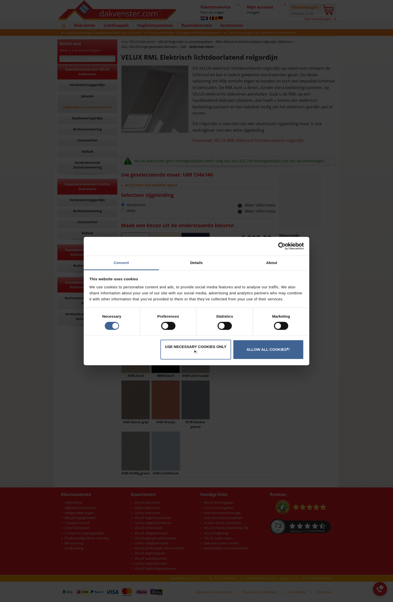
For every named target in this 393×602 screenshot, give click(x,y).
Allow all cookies (268, 349)
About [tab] (271, 262)
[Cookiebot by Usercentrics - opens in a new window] (282, 246)
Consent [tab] (121, 262)
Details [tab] (196, 262)
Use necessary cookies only (195, 349)
